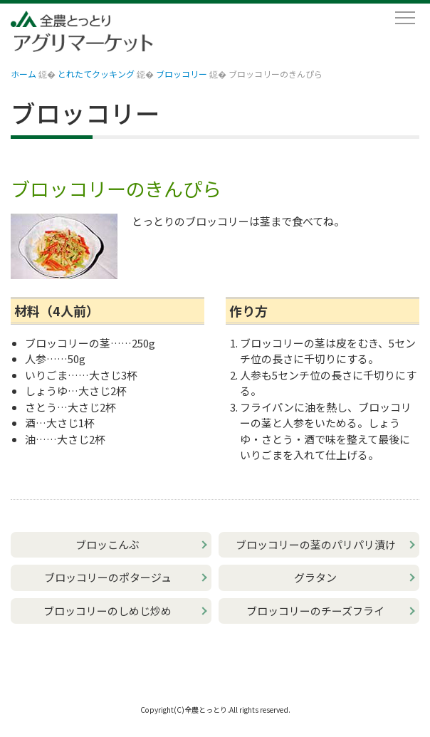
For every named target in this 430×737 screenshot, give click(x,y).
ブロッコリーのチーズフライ (315, 610)
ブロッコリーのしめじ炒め (107, 610)
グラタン (315, 577)
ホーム (23, 74)
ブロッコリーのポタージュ (108, 577)
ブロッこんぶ (107, 544)
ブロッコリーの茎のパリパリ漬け (316, 544)
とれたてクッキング (96, 74)
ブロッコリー (181, 74)
